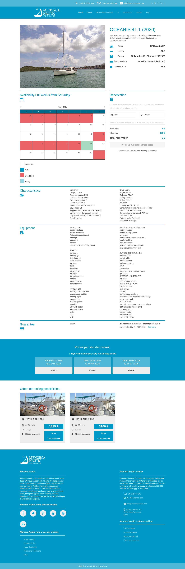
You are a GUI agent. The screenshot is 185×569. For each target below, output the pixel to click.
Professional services (104, 13)
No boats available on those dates (137, 145)
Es (152, 3)
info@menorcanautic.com (132, 3)
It (164, 3)
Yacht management (131, 540)
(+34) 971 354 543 (85, 3)
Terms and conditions (32, 551)
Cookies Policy (30, 543)
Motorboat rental (130, 532)
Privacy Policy (29, 539)
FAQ (25, 555)
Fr (158, 3)
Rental (89, 13)
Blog (147, 13)
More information (54, 436)
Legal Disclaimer (30, 547)
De (161, 3)
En (155, 3)
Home (80, 13)
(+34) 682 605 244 (107, 3)
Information (127, 13)
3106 (103, 426)
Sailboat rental (129, 529)
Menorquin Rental (131, 536)
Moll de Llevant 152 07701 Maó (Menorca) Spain (132, 512)
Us (118, 13)
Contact (139, 13)
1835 (54, 426)
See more (152, 327)
